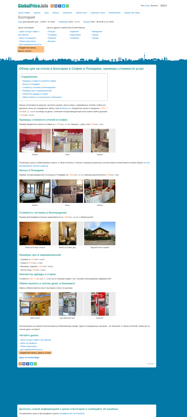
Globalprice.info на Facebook (72, 413)
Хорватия (74, 31)
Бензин (87, 22)
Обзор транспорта (27, 41)
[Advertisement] (131, 91)
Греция (95, 38)
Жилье (56, 13)
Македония (97, 31)
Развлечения (115, 13)
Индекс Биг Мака (132, 13)
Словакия (52, 35)
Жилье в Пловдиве (31, 84)
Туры (46, 13)
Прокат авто (81, 13)
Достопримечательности (30, 44)
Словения (74, 38)
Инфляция (63, 22)
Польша (51, 31)
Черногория (75, 35)
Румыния (52, 38)
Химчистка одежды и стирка (35, 94)
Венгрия (51, 41)
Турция (95, 35)
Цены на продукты (27, 38)
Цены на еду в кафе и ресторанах (35, 340)
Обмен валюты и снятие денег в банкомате (42, 97)
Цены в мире (24, 13)
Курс (20, 22)
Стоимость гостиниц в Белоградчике (38, 87)
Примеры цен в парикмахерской (37, 90)
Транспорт (67, 13)
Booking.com (65, 108)
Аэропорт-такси (98, 13)
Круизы (37, 13)
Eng (147, 5)
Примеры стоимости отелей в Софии (39, 81)
